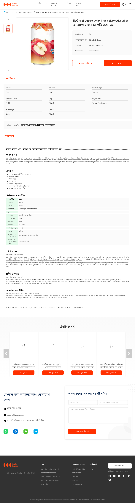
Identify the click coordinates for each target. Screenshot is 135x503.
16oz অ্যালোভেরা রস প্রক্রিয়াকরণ (19, 308)
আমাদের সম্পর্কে (54, 4)
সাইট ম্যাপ (75, 480)
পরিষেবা (69, 3)
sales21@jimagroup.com (15, 415)
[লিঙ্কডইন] (119, 476)
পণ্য (46, 3)
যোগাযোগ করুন (78, 4)
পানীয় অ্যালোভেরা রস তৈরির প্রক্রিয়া (44, 308)
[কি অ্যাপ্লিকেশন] (124, 476)
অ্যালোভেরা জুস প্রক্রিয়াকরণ (23, 12)
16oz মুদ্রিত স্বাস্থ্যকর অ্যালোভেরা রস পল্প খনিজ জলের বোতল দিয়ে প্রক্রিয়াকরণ (82, 367)
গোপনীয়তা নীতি (33, 500)
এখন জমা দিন (82, 431)
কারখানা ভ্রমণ (76, 473)
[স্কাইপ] (129, 476)
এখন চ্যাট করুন (109, 4)
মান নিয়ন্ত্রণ (75, 477)
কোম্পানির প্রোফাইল (78, 469)
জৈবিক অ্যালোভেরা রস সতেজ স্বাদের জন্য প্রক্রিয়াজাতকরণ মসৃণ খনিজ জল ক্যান (23, 367)
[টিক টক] (114, 476)
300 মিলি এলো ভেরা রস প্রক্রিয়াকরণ (70, 308)
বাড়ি (39, 3)
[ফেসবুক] (109, 476)
